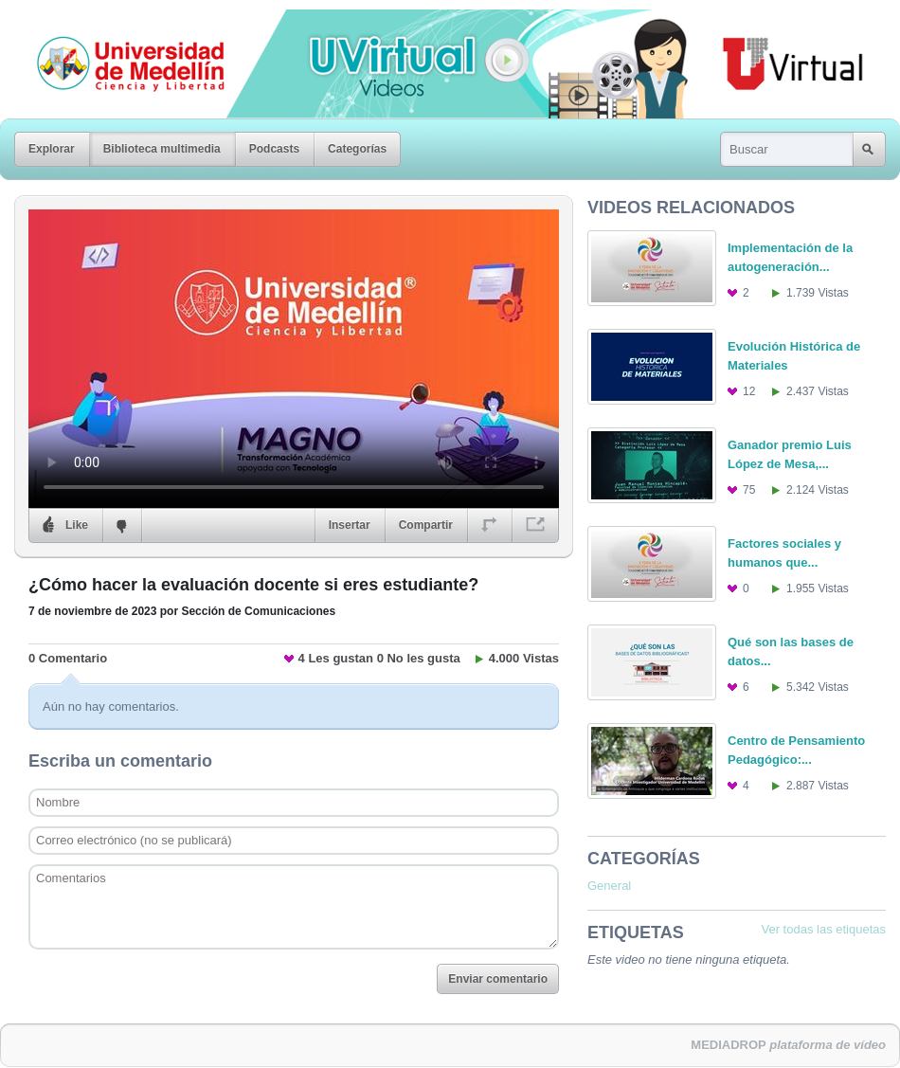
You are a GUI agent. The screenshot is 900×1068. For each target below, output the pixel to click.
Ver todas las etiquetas (823, 929)
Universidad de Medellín (115, 22)
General (609, 885)
